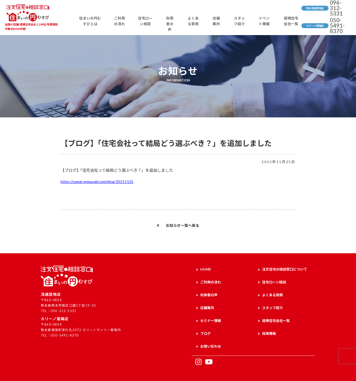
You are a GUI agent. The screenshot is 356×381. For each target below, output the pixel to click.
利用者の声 (172, 26)
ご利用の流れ (123, 26)
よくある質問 (194, 26)
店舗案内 (216, 26)
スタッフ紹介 (237, 26)
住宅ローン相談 (148, 26)
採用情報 (269, 326)
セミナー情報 (210, 315)
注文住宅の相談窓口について (284, 269)
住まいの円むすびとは (94, 26)
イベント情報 (261, 26)
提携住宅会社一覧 (287, 26)
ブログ (205, 326)
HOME (205, 269)
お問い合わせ (210, 338)
